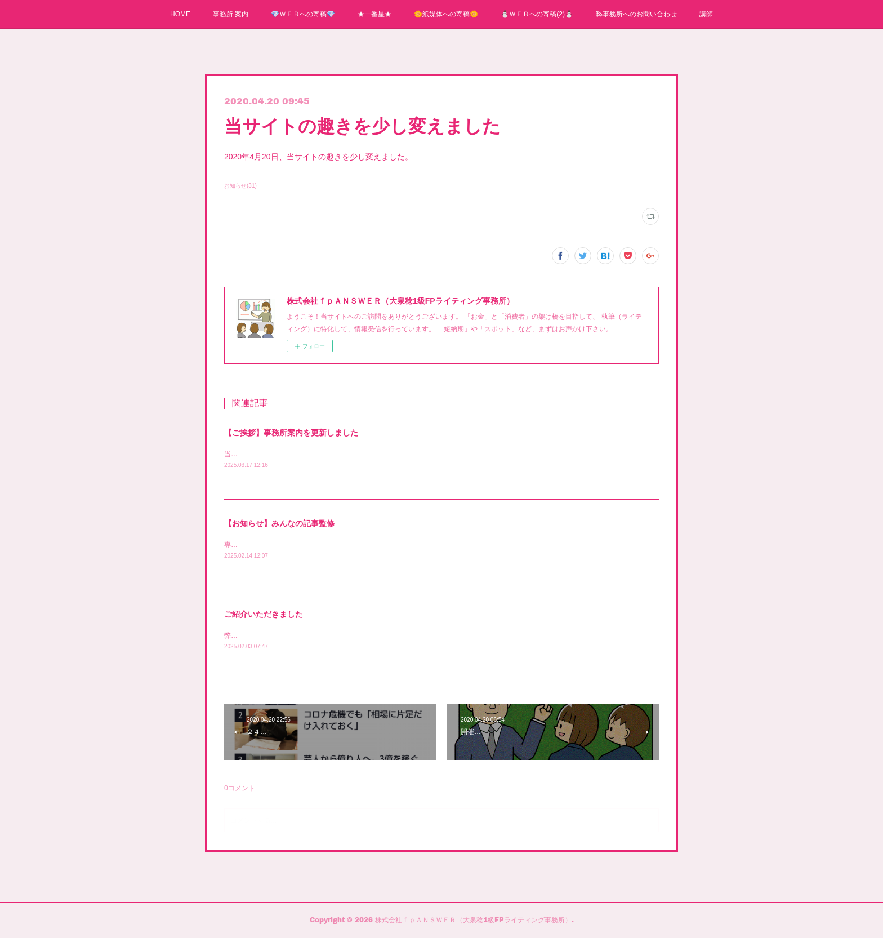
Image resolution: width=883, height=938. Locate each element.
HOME (180, 14)
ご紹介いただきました (263, 614)
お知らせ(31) (240, 186)
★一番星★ (374, 14)
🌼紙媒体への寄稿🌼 (446, 14)
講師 (706, 14)
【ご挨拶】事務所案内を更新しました (291, 432)
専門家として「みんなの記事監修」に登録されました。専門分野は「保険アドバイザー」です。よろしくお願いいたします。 (413, 545)
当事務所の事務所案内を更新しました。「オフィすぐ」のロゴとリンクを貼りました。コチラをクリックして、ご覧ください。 (416, 454)
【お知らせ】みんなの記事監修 (279, 523)
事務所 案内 (230, 14)
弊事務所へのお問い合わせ (636, 14)
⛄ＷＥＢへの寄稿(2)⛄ (537, 14)
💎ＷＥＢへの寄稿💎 (303, 14)
